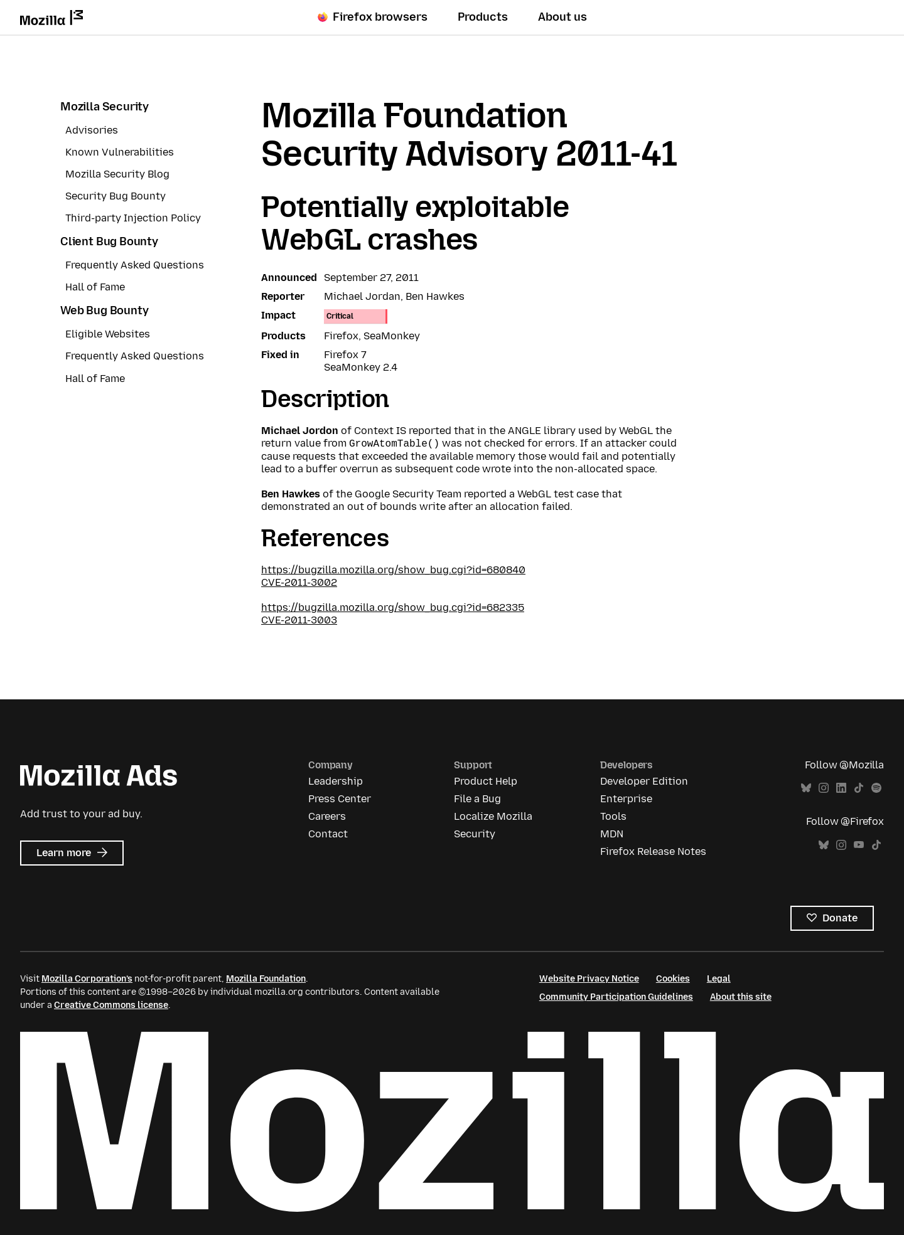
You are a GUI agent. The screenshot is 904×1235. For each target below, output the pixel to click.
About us (562, 17)
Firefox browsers (373, 17)
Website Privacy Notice (589, 978)
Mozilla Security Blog (117, 174)
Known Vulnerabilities (119, 152)
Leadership (335, 781)
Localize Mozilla (493, 816)
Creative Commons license (111, 1005)
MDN (611, 834)
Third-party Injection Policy (133, 218)
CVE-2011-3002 (299, 582)
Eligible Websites (107, 334)
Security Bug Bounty (115, 196)
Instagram (823, 788)
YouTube (858, 845)
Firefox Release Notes (653, 851)
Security (474, 834)
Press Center (339, 799)
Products (483, 17)
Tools (613, 816)
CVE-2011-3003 (299, 620)
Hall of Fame (95, 287)
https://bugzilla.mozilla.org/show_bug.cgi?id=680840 (393, 570)
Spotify (876, 788)
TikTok (858, 788)
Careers (327, 816)
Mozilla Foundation (266, 978)
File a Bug (477, 799)
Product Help (485, 781)
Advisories (91, 130)
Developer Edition (644, 781)
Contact (328, 834)
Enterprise (626, 799)
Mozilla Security (104, 107)
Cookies (673, 978)
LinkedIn (841, 788)
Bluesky (806, 788)
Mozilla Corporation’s (86, 978)
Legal (719, 978)
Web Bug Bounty (104, 310)
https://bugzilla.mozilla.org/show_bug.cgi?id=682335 (392, 607)
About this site (741, 997)
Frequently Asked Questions (134, 265)
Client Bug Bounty (109, 241)
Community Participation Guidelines (616, 997)
